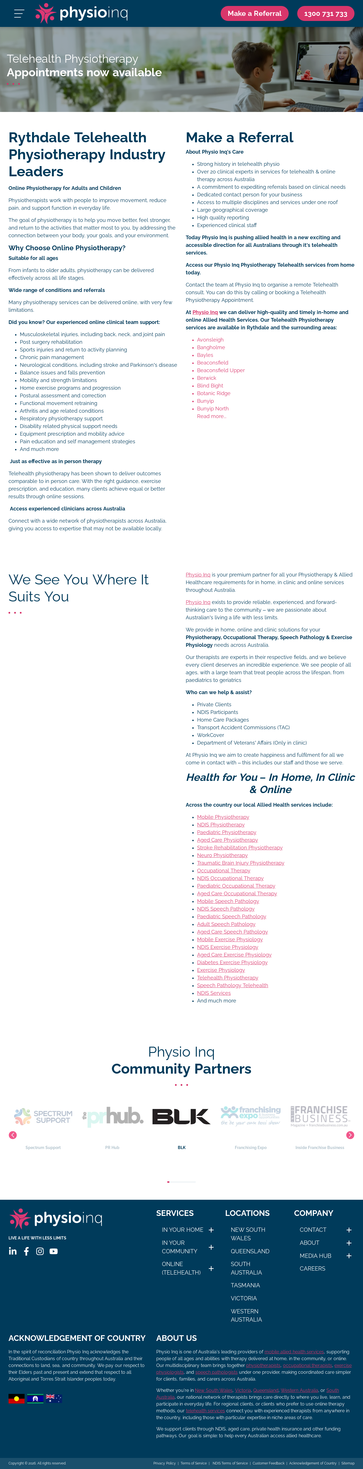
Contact (313, 1230)
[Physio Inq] (81, 13)
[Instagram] (40, 1251)
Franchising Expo (309, 1122)
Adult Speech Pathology (226, 924)
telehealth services (205, 1410)
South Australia (246, 1268)
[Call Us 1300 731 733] (325, 13)
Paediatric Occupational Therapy (236, 886)
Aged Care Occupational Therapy (237, 893)
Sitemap (347, 1463)
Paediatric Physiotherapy (226, 832)
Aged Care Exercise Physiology (234, 955)
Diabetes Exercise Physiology (232, 962)
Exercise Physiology (221, 970)
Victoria (244, 1298)
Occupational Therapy (223, 871)
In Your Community (179, 1247)
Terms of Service (194, 1463)
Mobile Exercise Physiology (230, 939)
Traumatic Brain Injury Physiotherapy (240, 863)
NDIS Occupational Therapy (230, 878)
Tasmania (245, 1285)
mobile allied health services (294, 1351)
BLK (240, 1122)
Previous (13, 1135)
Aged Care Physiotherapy (227, 840)
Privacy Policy (164, 1463)
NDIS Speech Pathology (226, 909)
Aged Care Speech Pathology (232, 932)
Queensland (250, 1251)
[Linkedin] (13, 1251)
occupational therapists (307, 1365)
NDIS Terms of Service (230, 1463)
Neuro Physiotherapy (222, 855)
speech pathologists (216, 1372)
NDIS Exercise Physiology (227, 947)
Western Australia (246, 1315)
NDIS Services (214, 993)
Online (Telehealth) (181, 1268)
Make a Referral (255, 13)
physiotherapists (263, 1365)
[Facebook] (26, 1251)
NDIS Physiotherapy (221, 825)
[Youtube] (53, 1251)
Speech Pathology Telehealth (232, 985)
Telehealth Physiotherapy (227, 978)
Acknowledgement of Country (313, 1463)
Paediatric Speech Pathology (231, 916)
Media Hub (316, 1256)
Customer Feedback (268, 1463)
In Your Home (182, 1230)
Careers (312, 1268)
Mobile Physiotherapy (223, 817)
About (309, 1243)
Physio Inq (205, 312)
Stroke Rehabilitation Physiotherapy (240, 848)
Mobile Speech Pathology (228, 901)
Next (350, 1135)
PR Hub (171, 1122)
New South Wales (248, 1234)
